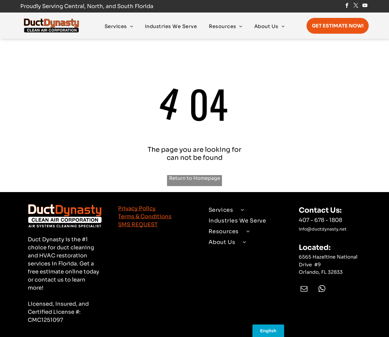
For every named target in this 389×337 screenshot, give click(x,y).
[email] (304, 289)
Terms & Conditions (144, 216)
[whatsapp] (322, 289)
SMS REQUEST (138, 224)
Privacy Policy (137, 208)
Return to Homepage (194, 178)
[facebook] (347, 6)
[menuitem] (119, 26)
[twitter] (356, 6)
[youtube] (365, 6)
